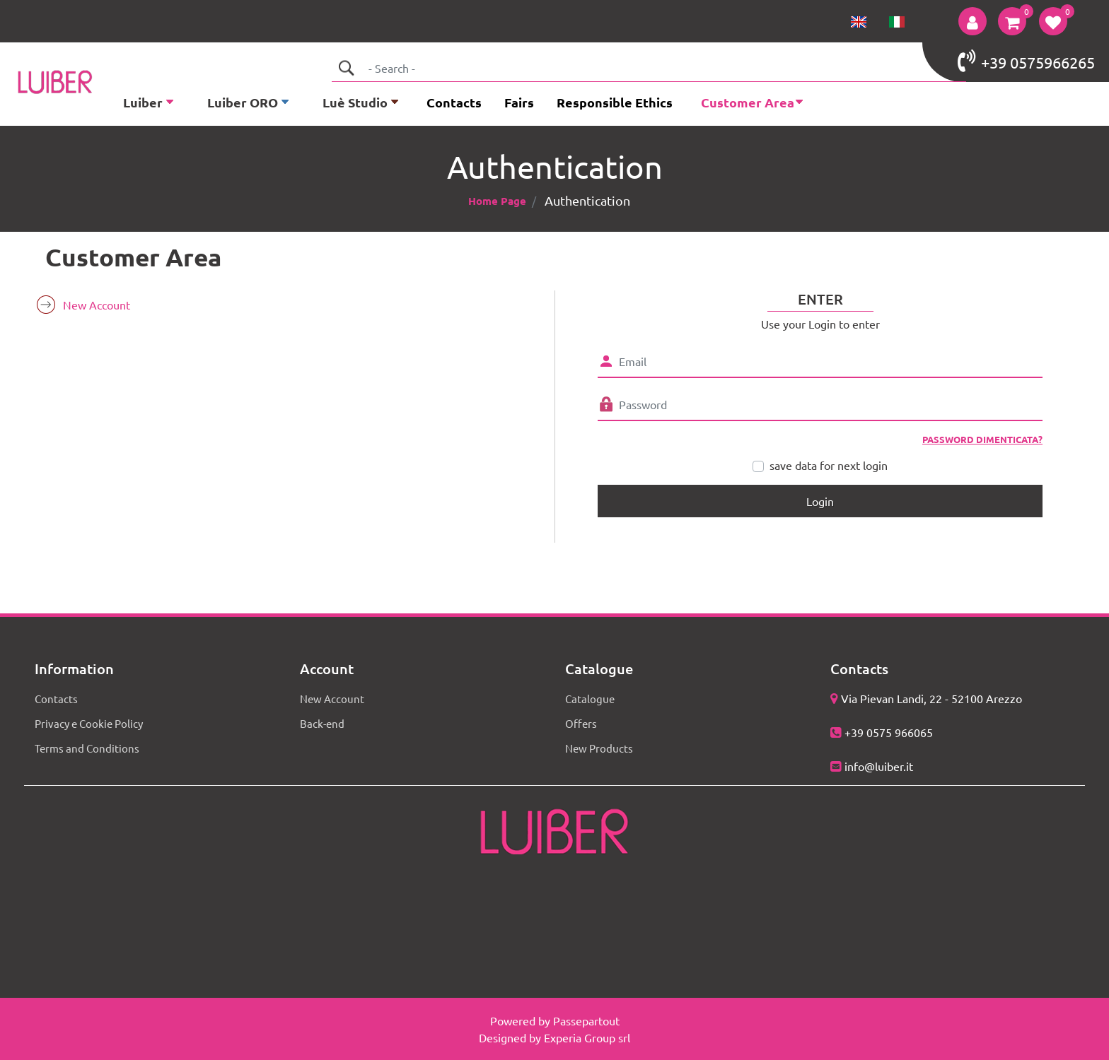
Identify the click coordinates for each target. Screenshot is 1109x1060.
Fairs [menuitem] (519, 102)
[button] (346, 68)
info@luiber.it (878, 766)
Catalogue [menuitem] (590, 698)
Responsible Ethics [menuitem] (615, 102)
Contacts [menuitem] (454, 102)
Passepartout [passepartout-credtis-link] (586, 1020)
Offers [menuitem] (581, 723)
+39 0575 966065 (888, 732)
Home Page (497, 201)
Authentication (587, 200)
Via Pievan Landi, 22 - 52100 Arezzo (931, 698)
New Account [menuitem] (96, 305)
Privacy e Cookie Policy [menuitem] (89, 723)
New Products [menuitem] (599, 748)
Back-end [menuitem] (322, 723)
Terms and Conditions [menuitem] (87, 748)
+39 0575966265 (1026, 60)
